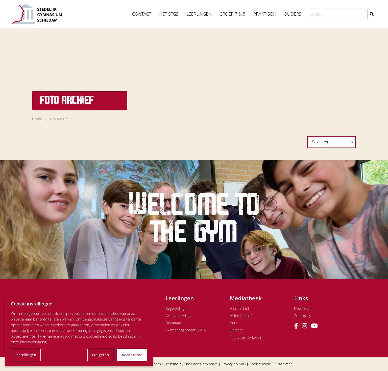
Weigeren (100, 354)
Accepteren (132, 354)
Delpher (236, 330)
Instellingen (25, 354)
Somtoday (302, 315)
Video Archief (240, 315)
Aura (233, 323)
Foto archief (239, 308)
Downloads (303, 308)
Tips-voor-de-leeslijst (247, 337)
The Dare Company (200, 364)
